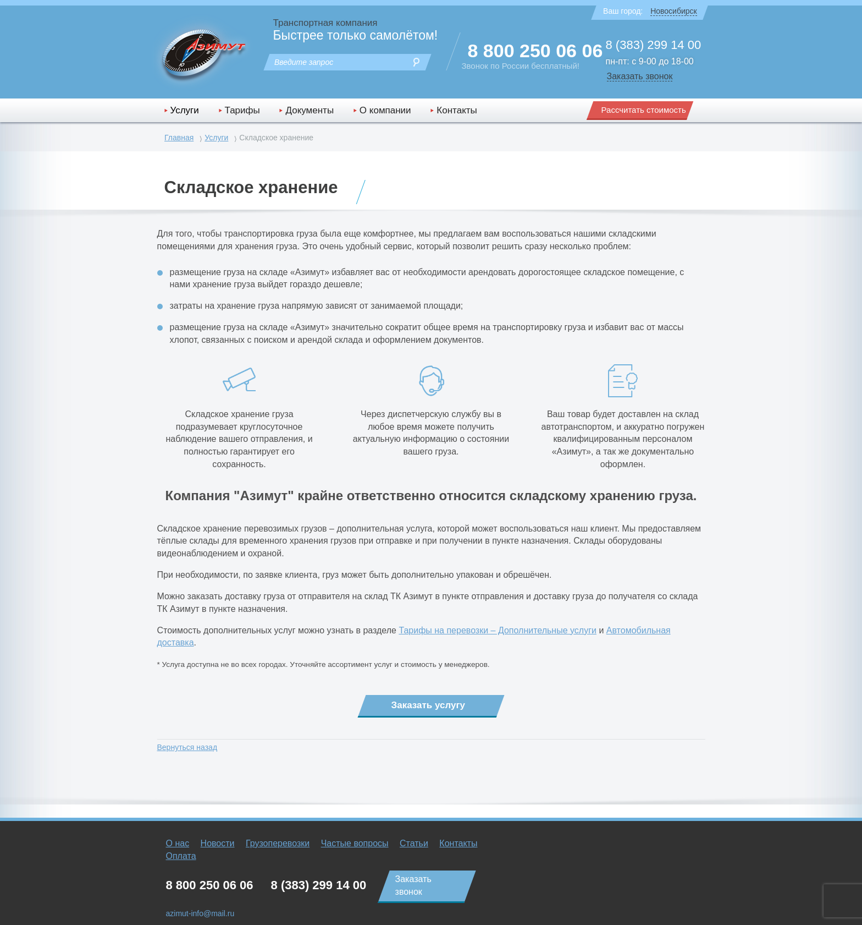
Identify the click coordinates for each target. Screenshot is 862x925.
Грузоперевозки (278, 843)
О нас (178, 843)
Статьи (414, 843)
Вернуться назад (187, 747)
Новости (218, 843)
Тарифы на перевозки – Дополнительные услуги (497, 630)
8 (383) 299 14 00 (653, 45)
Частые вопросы (355, 843)
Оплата (181, 856)
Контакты (456, 110)
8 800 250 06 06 (535, 50)
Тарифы (242, 110)
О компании (385, 110)
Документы (309, 110)
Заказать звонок (640, 76)
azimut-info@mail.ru (200, 913)
